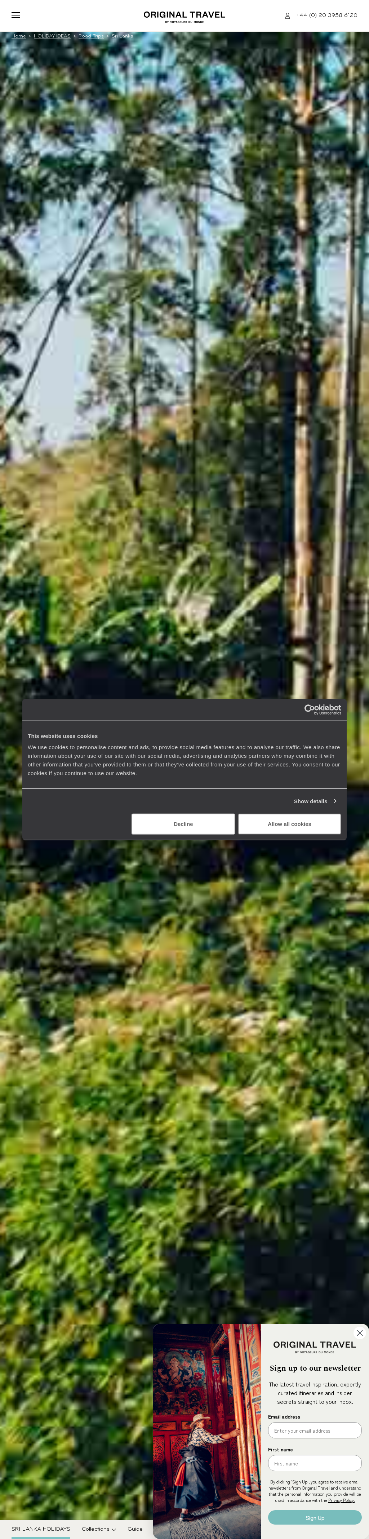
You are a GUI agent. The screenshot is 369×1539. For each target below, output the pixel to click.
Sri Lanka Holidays (41, 1529)
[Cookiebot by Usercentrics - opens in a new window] (309, 709)
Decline (183, 824)
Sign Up (315, 1517)
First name (280, 1449)
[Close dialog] (360, 1333)
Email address (284, 1416)
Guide (135, 1529)
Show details (311, 801)
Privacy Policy (341, 1500)
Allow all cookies (289, 824)
